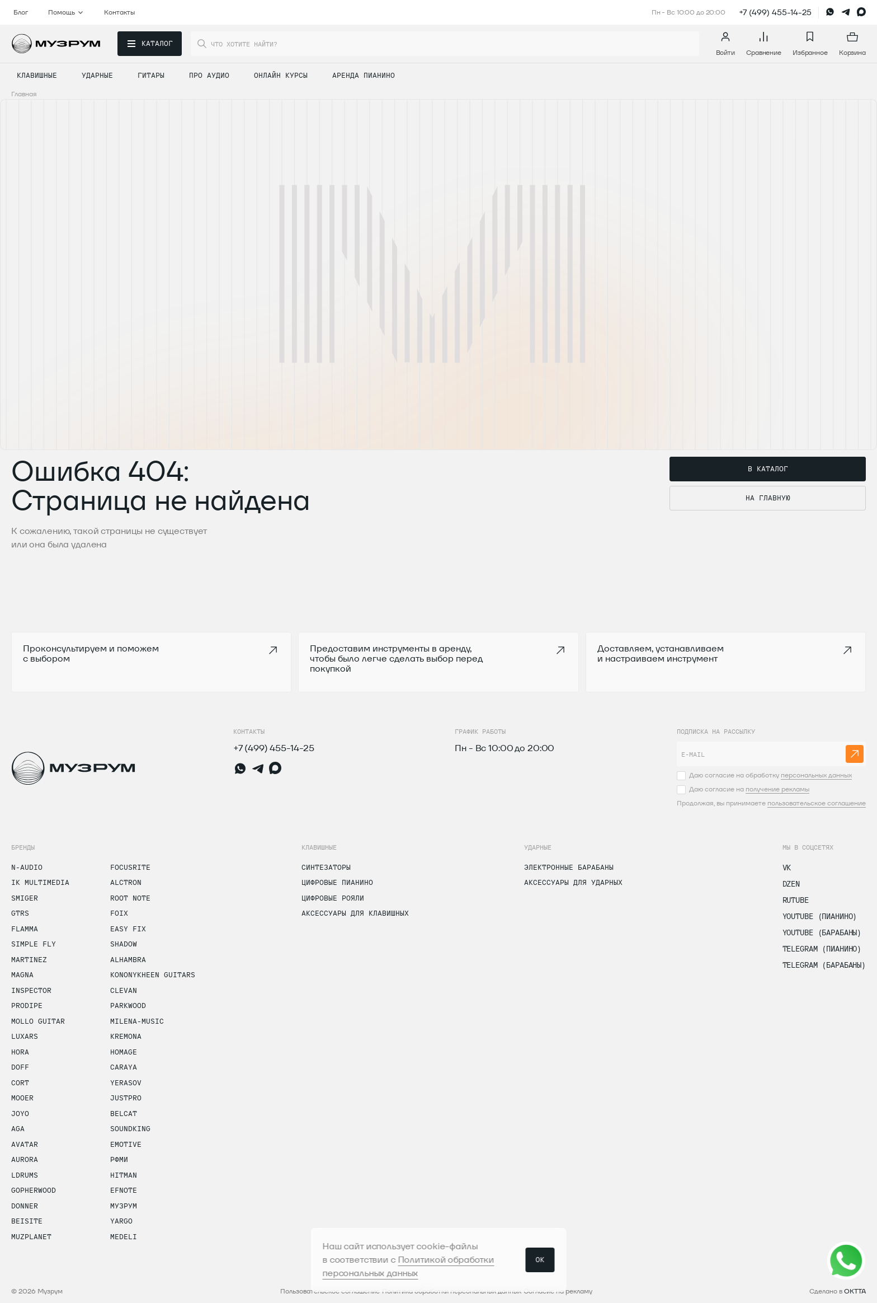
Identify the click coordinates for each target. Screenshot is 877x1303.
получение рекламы (777, 789)
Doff (20, 1066)
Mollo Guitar (38, 1020)
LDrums (24, 1174)
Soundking (130, 1128)
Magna (22, 974)
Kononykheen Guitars (152, 974)
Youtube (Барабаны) (821, 932)
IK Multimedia (40, 882)
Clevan (123, 990)
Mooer (22, 1097)
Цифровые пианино (337, 882)
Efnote (123, 1189)
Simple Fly (33, 943)
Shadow (123, 943)
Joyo (20, 1113)
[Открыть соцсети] (846, 1261)
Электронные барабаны (569, 867)
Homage (123, 1051)
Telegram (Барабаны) (824, 965)
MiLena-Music (137, 1020)
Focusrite (130, 867)
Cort (20, 1082)
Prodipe (27, 1005)
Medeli (123, 1236)
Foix (119, 912)
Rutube (795, 900)
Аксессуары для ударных (573, 882)
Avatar (24, 1144)
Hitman (123, 1174)
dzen (791, 884)
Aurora (24, 1159)
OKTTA (855, 1291)
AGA (18, 1128)
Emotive (126, 1144)
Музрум (123, 1205)
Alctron (126, 882)
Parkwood (128, 1005)
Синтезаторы (326, 867)
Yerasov (126, 1082)
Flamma (24, 928)
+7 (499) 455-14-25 (775, 12)
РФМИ (119, 1159)
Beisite (27, 1220)
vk (786, 868)
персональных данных (816, 775)
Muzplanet (31, 1236)
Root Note (130, 897)
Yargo (121, 1220)
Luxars (24, 1036)
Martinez (29, 959)
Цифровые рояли (332, 897)
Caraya (123, 1066)
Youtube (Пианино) (819, 916)
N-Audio (27, 867)
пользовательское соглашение (816, 803)
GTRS (20, 912)
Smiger (24, 897)
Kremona (126, 1036)
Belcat (123, 1113)
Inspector (31, 990)
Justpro (126, 1097)
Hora (20, 1051)
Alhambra (128, 959)
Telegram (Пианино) (821, 949)
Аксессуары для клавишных (355, 912)
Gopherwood (33, 1189)
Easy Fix (128, 928)
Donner (24, 1205)
